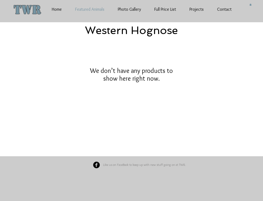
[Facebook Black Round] (96, 165)
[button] (250, 4)
